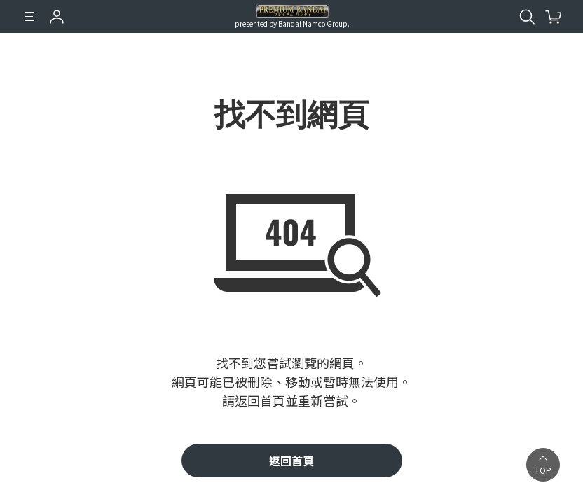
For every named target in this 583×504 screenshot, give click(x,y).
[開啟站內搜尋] (527, 16)
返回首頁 (291, 460)
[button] (543, 465)
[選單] (29, 16)
